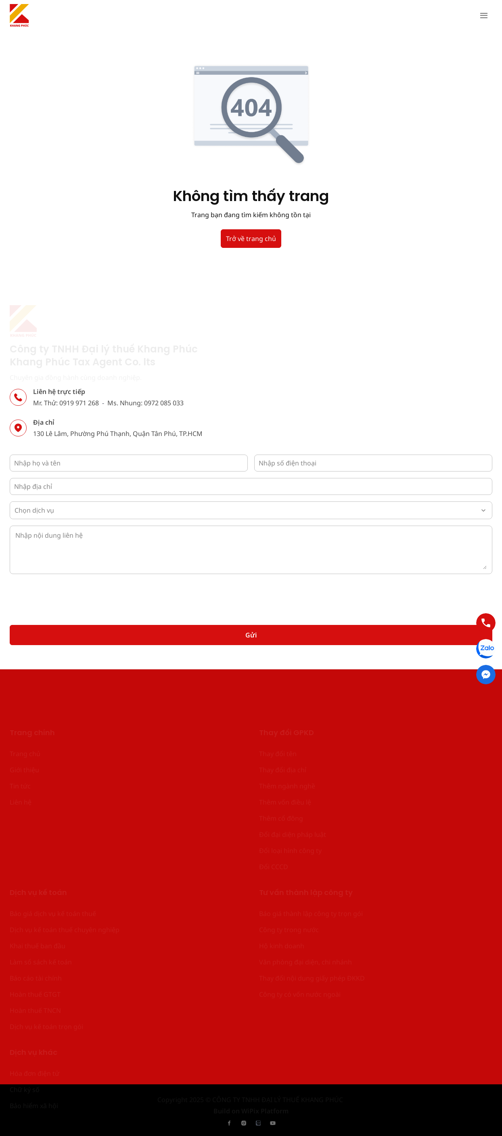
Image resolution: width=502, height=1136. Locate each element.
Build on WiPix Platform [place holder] (251, 1109)
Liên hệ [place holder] (20, 763)
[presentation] (71, 596)
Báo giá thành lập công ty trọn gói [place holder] (311, 875)
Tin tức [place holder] (20, 747)
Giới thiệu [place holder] (24, 731)
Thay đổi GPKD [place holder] (286, 695)
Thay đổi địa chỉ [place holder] (282, 731)
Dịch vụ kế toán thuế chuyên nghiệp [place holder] (64, 891)
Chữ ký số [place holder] (25, 1051)
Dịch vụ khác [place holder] (33, 1015)
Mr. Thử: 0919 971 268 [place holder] (66, 404)
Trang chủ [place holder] (25, 715)
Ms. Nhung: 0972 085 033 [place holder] (145, 404)
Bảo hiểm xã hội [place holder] (34, 1067)
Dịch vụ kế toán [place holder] (38, 855)
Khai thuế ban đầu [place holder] (37, 907)
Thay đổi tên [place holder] (278, 715)
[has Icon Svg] (19, 15)
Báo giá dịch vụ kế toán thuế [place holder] (53, 875)
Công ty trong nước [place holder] (289, 891)
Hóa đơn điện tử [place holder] (34, 1035)
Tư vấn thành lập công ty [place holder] (306, 855)
